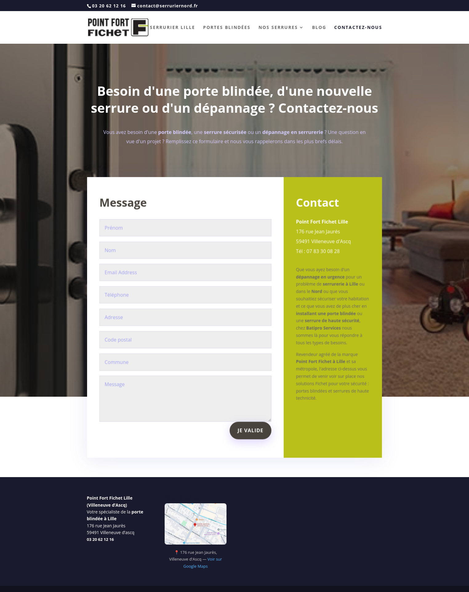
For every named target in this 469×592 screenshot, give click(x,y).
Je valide (250, 423)
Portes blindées (227, 27)
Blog (319, 27)
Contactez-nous (358, 27)
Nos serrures (278, 27)
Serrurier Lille (172, 27)
